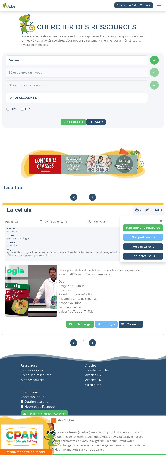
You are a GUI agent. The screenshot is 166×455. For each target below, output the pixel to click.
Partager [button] (106, 324)
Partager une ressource (143, 227)
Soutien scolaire (35, 402)
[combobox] (77, 60)
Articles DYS (94, 375)
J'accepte (29, 427)
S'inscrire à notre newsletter (44, 414)
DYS (14, 109)
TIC (27, 109)
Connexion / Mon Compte (134, 5)
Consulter (131, 324)
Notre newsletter (143, 246)
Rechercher (73, 122)
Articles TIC (93, 380)
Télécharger (80, 324)
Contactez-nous (143, 256)
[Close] (161, 221)
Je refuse (46, 427)
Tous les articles (97, 370)
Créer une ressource (36, 375)
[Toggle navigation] (159, 5)
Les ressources (32, 370)
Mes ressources (32, 380)
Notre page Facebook (38, 407)
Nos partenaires (143, 237)
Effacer (96, 122)
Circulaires (93, 385)
